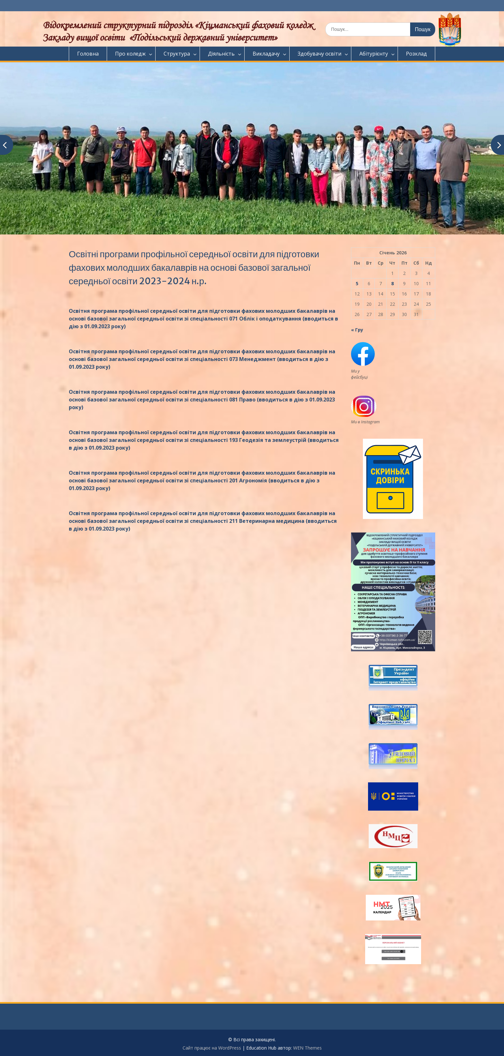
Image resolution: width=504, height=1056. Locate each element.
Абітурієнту (373, 53)
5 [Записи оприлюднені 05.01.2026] (357, 283)
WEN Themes (307, 1048)
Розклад (416, 53)
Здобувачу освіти (319, 53)
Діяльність (221, 53)
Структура (177, 53)
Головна (88, 53)
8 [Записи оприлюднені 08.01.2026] (392, 283)
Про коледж (130, 53)
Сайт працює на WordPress (212, 1048)
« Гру (357, 330)
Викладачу (266, 53)
